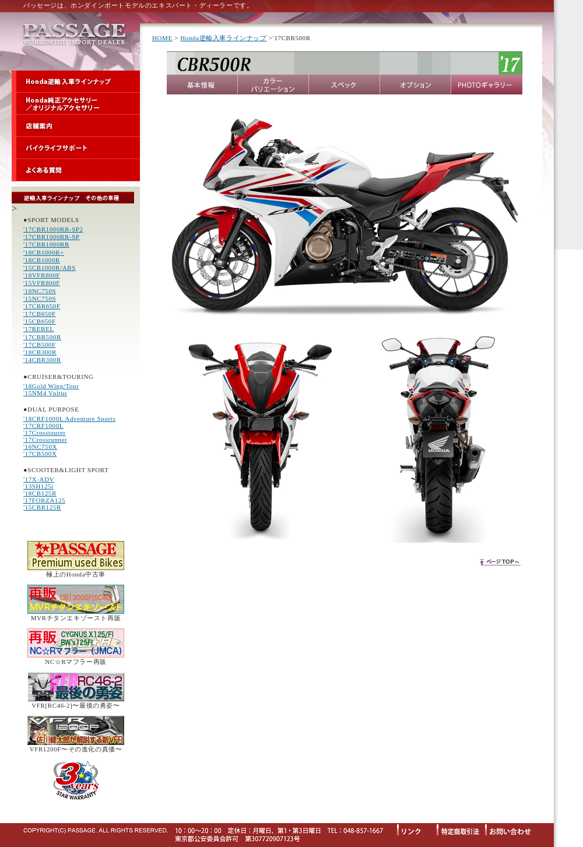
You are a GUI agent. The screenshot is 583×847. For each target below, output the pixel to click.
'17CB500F (39, 344)
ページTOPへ (500, 561)
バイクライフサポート (76, 148)
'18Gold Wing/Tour (51, 385)
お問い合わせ (513, 829)
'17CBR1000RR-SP (51, 236)
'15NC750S (39, 298)
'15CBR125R (42, 507)
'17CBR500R (42, 336)
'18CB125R (40, 493)
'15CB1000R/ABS (49, 267)
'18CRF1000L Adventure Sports (69, 418)
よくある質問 (76, 170)
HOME (162, 37)
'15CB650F (39, 321)
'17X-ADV (38, 479)
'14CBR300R (42, 359)
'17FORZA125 (44, 500)
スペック (344, 84)
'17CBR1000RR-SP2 (53, 229)
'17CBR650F (42, 306)
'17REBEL (38, 328)
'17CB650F (39, 313)
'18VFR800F (41, 275)
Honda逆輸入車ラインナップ (76, 82)
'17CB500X (40, 453)
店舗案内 (76, 126)
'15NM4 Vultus (45, 392)
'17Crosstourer (44, 432)
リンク (417, 829)
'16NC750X (40, 446)
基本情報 (202, 84)
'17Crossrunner (45, 439)
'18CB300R (40, 352)
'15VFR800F (41, 282)
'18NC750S (39, 290)
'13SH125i (38, 486)
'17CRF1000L (43, 425)
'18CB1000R (41, 259)
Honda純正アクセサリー (76, 104)
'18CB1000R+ (43, 252)
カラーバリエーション (273, 84)
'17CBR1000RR (46, 244)
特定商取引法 (461, 829)
